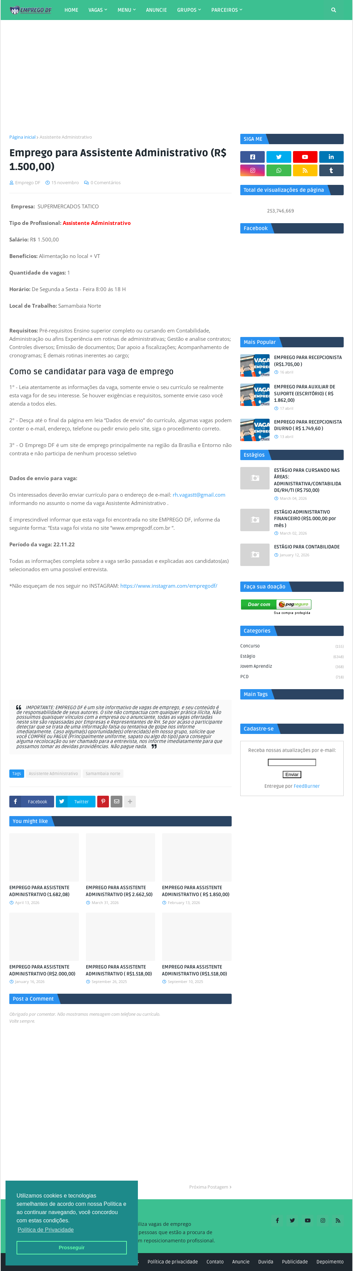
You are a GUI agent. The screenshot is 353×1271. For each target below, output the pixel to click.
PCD (292, 677)
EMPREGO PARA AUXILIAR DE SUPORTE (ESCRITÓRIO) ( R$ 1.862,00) (304, 393)
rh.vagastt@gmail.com (199, 494)
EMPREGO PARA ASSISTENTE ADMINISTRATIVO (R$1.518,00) (194, 970)
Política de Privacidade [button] (46, 1230)
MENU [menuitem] (124, 10)
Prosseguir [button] (71, 1247)
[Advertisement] (176, 77)
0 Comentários (106, 182)
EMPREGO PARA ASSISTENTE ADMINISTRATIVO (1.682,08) (39, 891)
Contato (215, 1262)
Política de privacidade (173, 1262)
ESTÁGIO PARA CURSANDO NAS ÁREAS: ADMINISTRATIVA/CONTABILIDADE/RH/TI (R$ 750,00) (307, 480)
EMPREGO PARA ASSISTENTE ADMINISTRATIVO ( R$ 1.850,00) (196, 891)
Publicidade (295, 1262)
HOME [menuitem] (71, 10)
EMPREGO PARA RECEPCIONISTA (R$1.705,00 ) (308, 361)
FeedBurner (307, 786)
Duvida (265, 1262)
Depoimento (330, 1262)
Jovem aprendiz (292, 667)
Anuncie (241, 1262)
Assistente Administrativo (66, 137)
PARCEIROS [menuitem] (224, 10)
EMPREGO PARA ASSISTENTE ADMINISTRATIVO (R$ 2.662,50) (119, 891)
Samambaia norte (103, 773)
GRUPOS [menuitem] (186, 10)
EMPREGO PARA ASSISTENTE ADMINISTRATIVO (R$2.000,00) (42, 970)
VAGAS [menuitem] (96, 10)
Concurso (292, 646)
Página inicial (22, 137)
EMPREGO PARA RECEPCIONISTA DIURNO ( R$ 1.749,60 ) (308, 425)
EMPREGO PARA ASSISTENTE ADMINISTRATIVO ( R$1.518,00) (119, 970)
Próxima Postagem (208, 1187)
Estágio (292, 657)
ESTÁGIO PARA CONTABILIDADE (307, 547)
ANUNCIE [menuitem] (156, 10)
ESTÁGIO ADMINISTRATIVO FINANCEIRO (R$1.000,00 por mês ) (305, 518)
